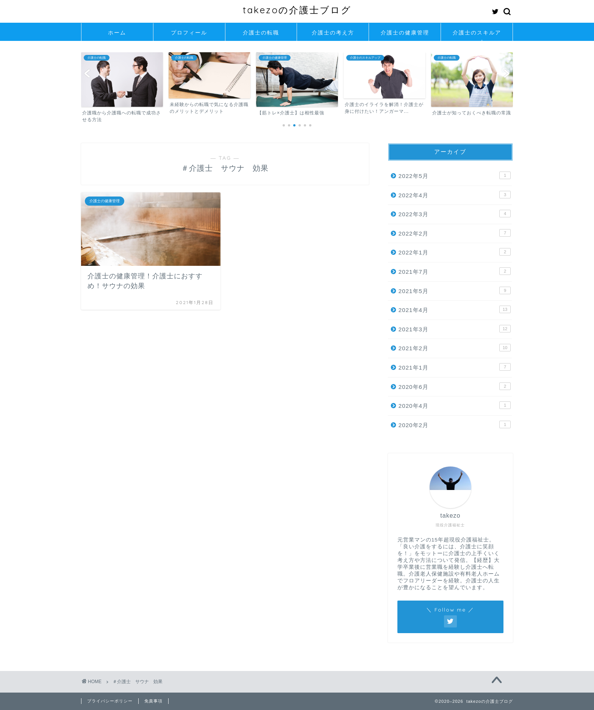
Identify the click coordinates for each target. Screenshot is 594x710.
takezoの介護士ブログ (297, 10)
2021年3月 (455, 328)
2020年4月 (455, 405)
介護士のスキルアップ (477, 35)
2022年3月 (455, 213)
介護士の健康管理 (405, 32)
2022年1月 (455, 252)
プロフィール (189, 32)
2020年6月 (455, 386)
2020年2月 (455, 424)
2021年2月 (455, 347)
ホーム (117, 32)
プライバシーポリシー (110, 701)
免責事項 (153, 701)
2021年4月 (455, 309)
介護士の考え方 (333, 32)
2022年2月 (455, 233)
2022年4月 (455, 194)
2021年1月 (455, 367)
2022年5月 (455, 175)
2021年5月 (455, 290)
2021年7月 (455, 271)
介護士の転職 (261, 32)
